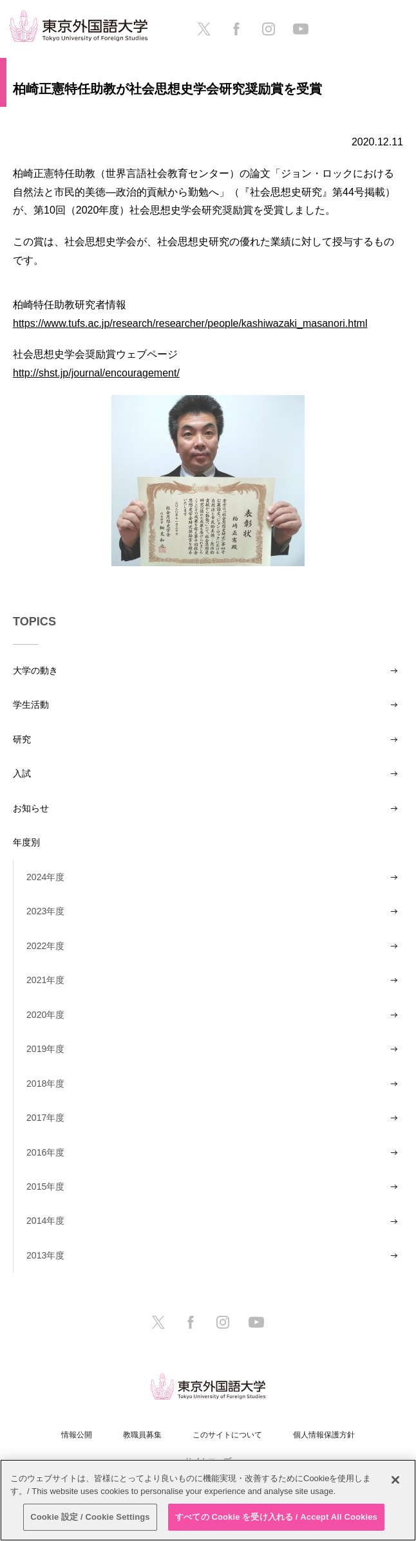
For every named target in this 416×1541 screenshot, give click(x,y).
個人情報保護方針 (324, 1434)
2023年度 (45, 911)
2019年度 (45, 1049)
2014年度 (45, 1220)
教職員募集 (142, 1434)
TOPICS (34, 621)
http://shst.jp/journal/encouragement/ (96, 372)
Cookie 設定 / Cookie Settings (90, 1517)
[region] (208, 1500)
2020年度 (45, 1015)
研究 (22, 739)
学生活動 (31, 704)
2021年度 (45, 980)
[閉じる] (395, 1480)
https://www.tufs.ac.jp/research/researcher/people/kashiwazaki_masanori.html (190, 323)
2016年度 (45, 1152)
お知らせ (31, 808)
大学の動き (35, 670)
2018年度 (45, 1083)
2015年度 (45, 1186)
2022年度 (45, 946)
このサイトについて (227, 1434)
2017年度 (45, 1117)
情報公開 (76, 1434)
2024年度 (45, 877)
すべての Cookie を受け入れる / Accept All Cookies (276, 1517)
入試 (22, 773)
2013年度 (45, 1255)
